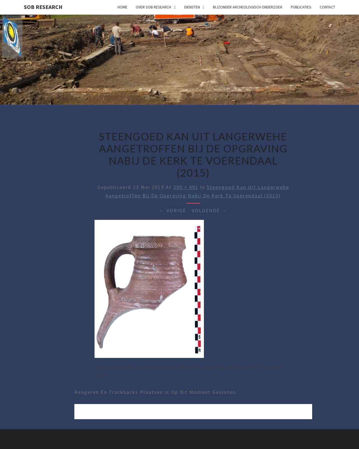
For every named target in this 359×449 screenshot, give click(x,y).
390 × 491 (185, 187)
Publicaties (301, 7)
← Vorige (172, 210)
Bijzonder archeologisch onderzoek (247, 7)
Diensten (192, 7)
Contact (327, 7)
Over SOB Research (153, 7)
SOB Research (43, 6)
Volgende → (209, 210)
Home (122, 7)
